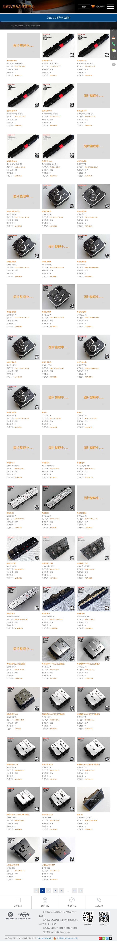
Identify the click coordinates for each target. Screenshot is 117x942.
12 (74, 891)
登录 (84, 7)
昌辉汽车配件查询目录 (19, 6)
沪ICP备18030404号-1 (45, 939)
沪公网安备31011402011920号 (67, 939)
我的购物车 (98, 6)
